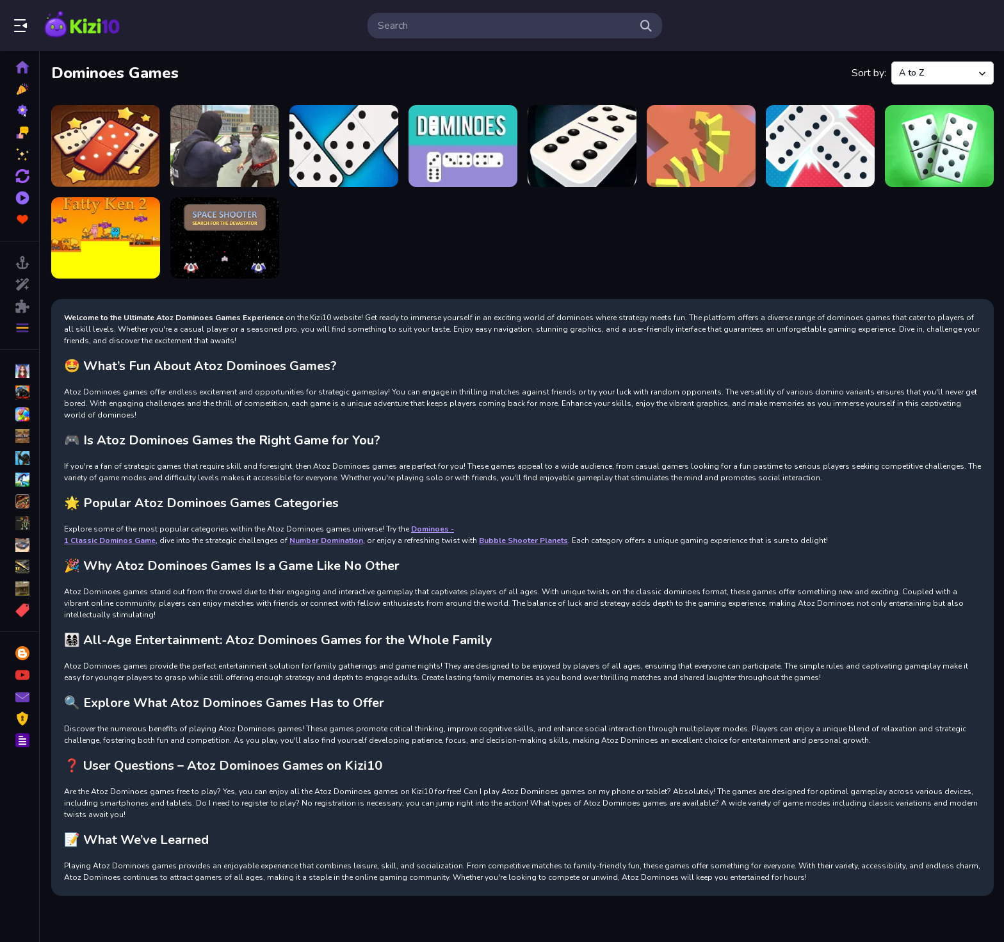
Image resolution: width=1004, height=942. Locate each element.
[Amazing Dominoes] (105, 146)
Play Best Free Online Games (82, 25)
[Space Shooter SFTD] (224, 238)
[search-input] (504, 25)
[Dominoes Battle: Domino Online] (820, 146)
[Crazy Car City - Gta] (224, 146)
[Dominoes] (463, 146)
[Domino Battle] (343, 146)
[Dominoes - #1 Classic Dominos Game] (582, 146)
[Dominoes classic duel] (939, 146)
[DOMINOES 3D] (701, 146)
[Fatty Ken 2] (105, 238)
